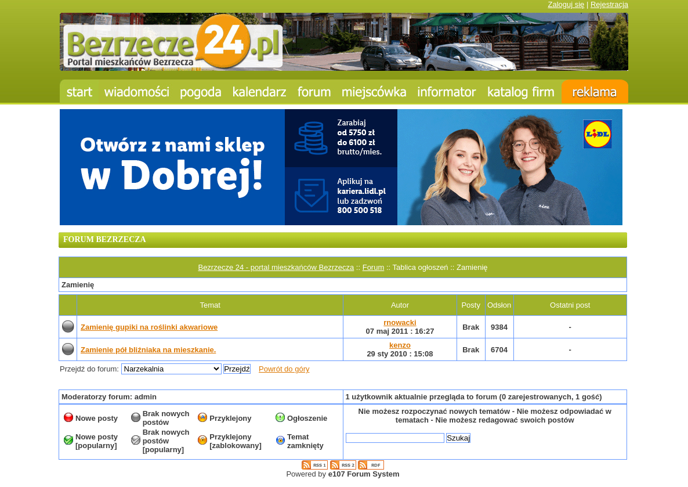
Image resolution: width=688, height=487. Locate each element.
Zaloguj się (566, 4)
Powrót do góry (284, 369)
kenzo (400, 345)
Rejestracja (609, 4)
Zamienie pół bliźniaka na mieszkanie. (148, 349)
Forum (374, 267)
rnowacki (399, 322)
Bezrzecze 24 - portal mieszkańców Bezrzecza (276, 267)
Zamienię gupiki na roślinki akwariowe (149, 327)
